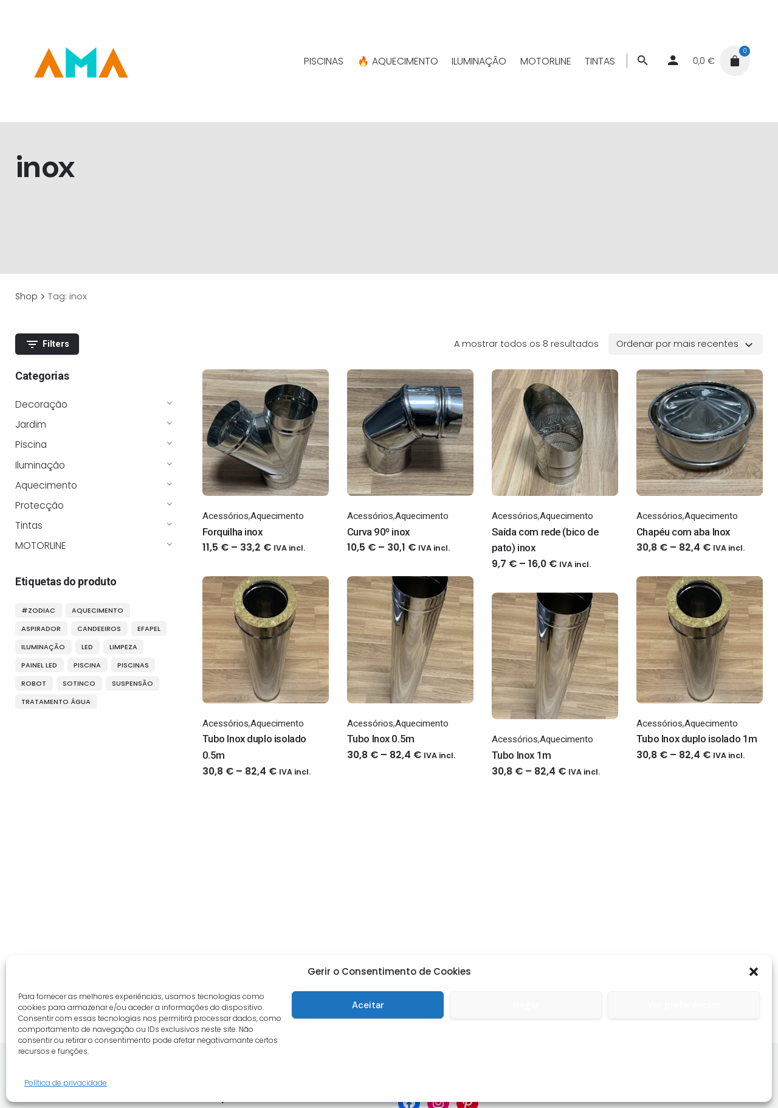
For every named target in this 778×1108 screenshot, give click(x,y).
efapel (148, 628)
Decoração (41, 404)
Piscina (31, 444)
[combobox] (685, 343)
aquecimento (97, 610)
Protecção (39, 505)
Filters (47, 344)
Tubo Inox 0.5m (381, 739)
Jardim (30, 424)
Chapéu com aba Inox (683, 532)
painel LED (39, 665)
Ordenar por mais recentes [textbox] (677, 344)
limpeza (123, 647)
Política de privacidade (65, 1083)
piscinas (133, 665)
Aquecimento (46, 485)
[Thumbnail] (80, 61)
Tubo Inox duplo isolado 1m (696, 739)
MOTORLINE (40, 545)
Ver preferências (683, 1005)
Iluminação (40, 465)
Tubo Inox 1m (521, 755)
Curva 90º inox (378, 532)
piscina (87, 665)
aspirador (41, 628)
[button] (754, 972)
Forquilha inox (232, 532)
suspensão (132, 683)
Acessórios (225, 515)
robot (33, 683)
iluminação (43, 647)
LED (87, 647)
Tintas (29, 525)
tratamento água (56, 701)
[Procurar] (642, 61)
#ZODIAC (38, 610)
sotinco (79, 683)
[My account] (673, 61)
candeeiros (99, 628)
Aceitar (368, 1005)
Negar (526, 1005)
